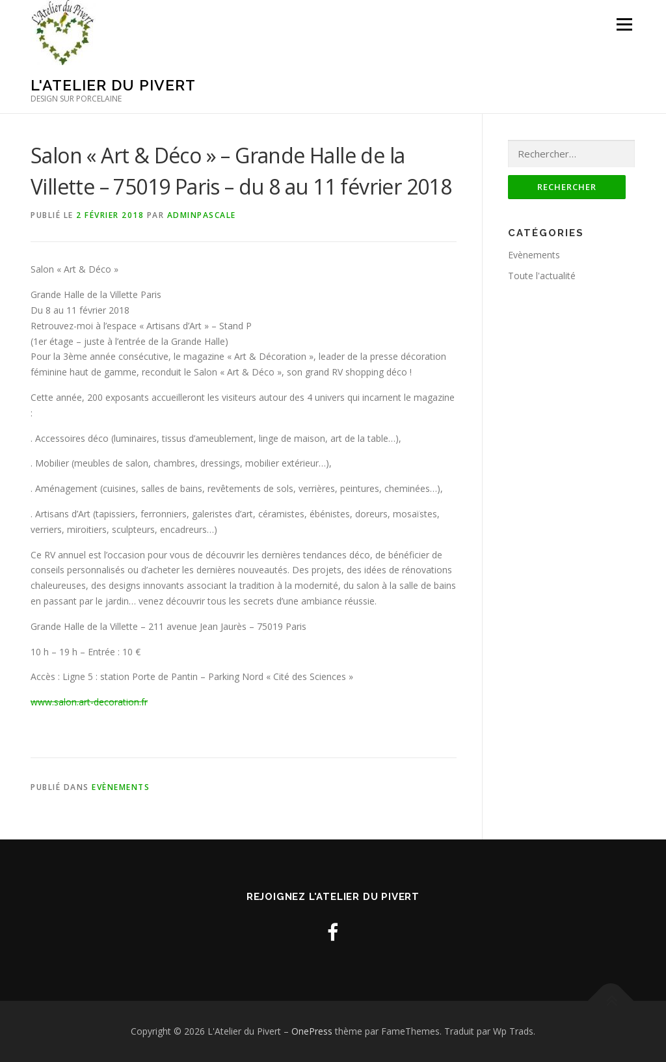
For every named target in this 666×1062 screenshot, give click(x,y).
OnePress (311, 1031)
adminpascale (201, 215)
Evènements (121, 787)
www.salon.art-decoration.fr (89, 702)
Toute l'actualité (542, 275)
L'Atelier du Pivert (113, 85)
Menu (624, 24)
